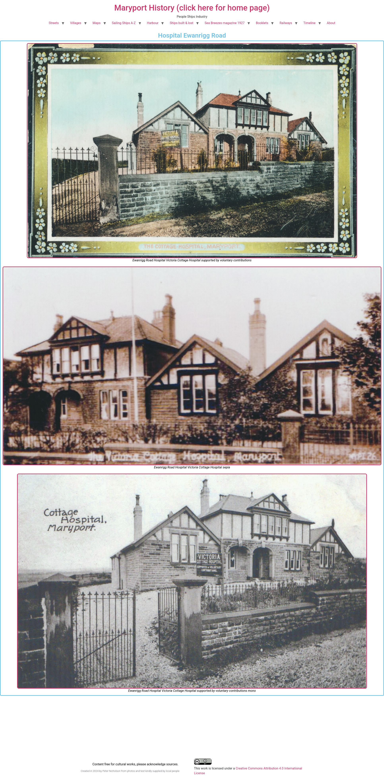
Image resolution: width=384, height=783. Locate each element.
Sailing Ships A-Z (124, 23)
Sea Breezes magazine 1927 (225, 23)
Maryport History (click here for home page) (192, 8)
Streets (54, 23)
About (331, 23)
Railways (286, 23)
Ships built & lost (181, 23)
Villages (75, 23)
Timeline (309, 23)
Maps (97, 23)
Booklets (262, 23)
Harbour (153, 23)
